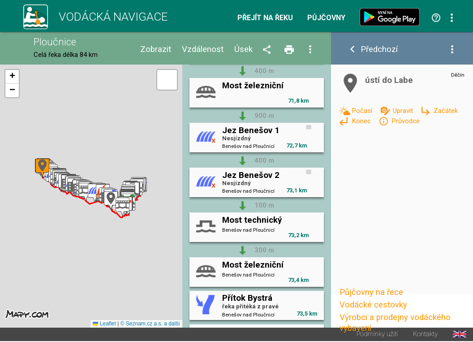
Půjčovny (326, 18)
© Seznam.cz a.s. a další (150, 323)
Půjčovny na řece (371, 292)
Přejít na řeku (265, 18)
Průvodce (405, 121)
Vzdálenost (203, 49)
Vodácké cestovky (373, 305)
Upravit (404, 111)
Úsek (243, 49)
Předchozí (379, 49)
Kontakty (425, 334)
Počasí (363, 111)
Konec (362, 121)
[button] (122, 207)
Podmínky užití (377, 334)
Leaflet (104, 323)
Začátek (446, 111)
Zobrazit (155, 49)
